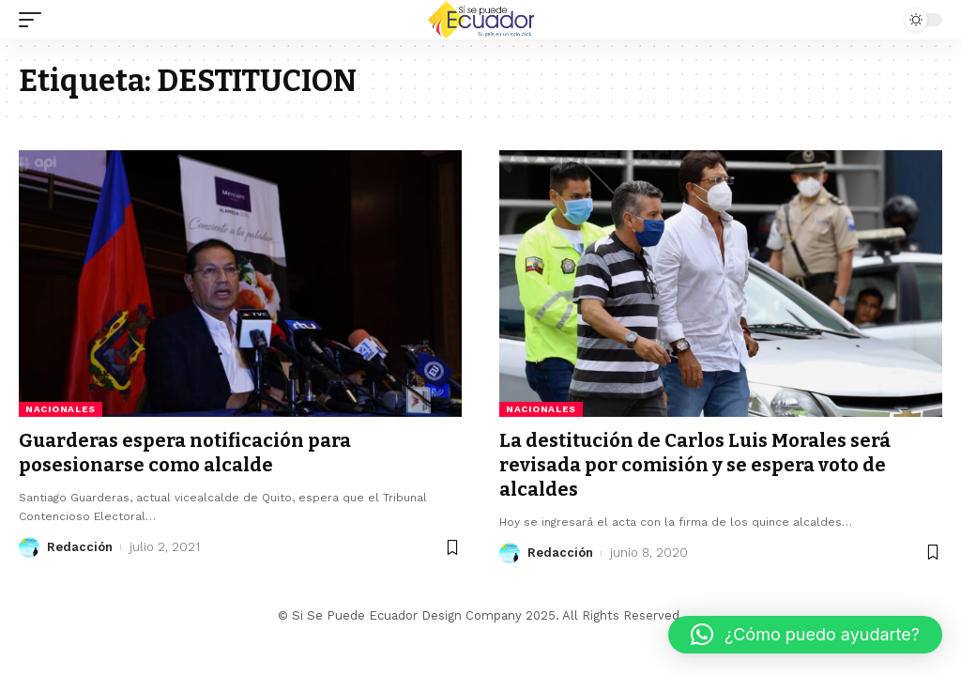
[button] (805, 634)
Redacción (80, 547)
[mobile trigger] (35, 19)
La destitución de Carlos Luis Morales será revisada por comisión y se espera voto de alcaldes (695, 464)
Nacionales (60, 409)
